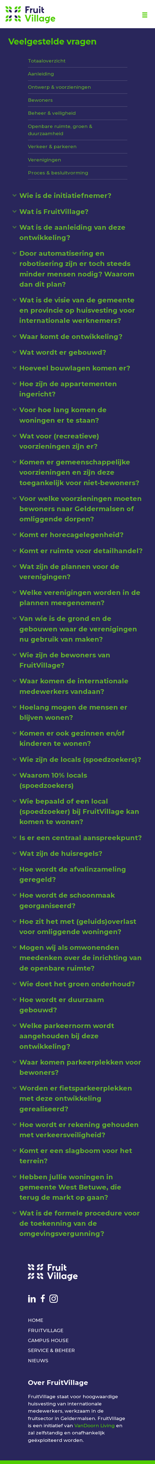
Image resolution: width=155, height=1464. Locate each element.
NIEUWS (38, 1360)
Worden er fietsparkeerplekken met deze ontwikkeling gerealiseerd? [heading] (75, 1098)
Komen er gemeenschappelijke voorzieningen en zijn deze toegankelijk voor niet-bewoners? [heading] (79, 472)
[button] (14, 195)
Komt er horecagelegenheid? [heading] (71, 535)
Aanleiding (41, 74)
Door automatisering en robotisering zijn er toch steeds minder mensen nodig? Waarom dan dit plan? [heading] (76, 268)
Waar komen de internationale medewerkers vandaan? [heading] (73, 686)
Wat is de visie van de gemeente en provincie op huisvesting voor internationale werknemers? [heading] (77, 310)
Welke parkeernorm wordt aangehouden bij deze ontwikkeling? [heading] (66, 1036)
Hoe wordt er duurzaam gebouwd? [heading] (61, 1005)
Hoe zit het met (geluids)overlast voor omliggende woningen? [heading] (77, 926)
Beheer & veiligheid (52, 113)
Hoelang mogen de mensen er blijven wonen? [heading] (73, 712)
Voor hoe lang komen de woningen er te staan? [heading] (63, 415)
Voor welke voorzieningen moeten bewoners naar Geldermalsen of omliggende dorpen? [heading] (80, 509)
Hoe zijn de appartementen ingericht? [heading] (68, 389)
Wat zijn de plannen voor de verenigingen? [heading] (69, 572)
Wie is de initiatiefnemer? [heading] (65, 196)
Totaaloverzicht (46, 61)
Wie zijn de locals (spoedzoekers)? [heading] (80, 759)
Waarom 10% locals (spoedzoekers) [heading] (53, 780)
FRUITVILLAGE (45, 1330)
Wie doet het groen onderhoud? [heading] (77, 984)
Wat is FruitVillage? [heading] (53, 212)
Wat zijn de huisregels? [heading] (60, 853)
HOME (35, 1320)
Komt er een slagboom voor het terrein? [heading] (75, 1156)
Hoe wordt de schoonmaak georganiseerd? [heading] (67, 900)
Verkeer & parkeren (52, 146)
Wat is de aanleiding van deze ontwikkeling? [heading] (72, 232)
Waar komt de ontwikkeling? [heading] (70, 337)
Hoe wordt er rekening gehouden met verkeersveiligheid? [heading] (79, 1130)
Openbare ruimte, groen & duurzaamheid (60, 130)
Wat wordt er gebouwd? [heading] (62, 352)
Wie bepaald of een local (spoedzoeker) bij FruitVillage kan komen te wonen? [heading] (79, 811)
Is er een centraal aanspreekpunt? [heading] (80, 838)
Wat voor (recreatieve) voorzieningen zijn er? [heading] (59, 441)
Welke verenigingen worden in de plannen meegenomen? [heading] (79, 598)
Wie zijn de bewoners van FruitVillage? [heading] (64, 660)
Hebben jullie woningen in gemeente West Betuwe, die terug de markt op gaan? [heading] (70, 1187)
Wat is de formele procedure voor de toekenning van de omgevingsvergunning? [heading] (79, 1223)
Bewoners (40, 100)
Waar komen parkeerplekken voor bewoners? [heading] (80, 1067)
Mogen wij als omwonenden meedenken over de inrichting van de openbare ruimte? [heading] (80, 957)
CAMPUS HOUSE (48, 1340)
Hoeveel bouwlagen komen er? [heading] (74, 368)
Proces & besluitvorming (58, 173)
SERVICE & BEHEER (51, 1350)
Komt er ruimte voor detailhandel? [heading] (81, 551)
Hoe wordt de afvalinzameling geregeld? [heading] (72, 874)
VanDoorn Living (94, 1425)
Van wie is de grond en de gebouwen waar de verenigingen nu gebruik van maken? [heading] (78, 629)
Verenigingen (44, 160)
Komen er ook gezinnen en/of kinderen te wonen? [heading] (72, 738)
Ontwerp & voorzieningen (59, 87)
